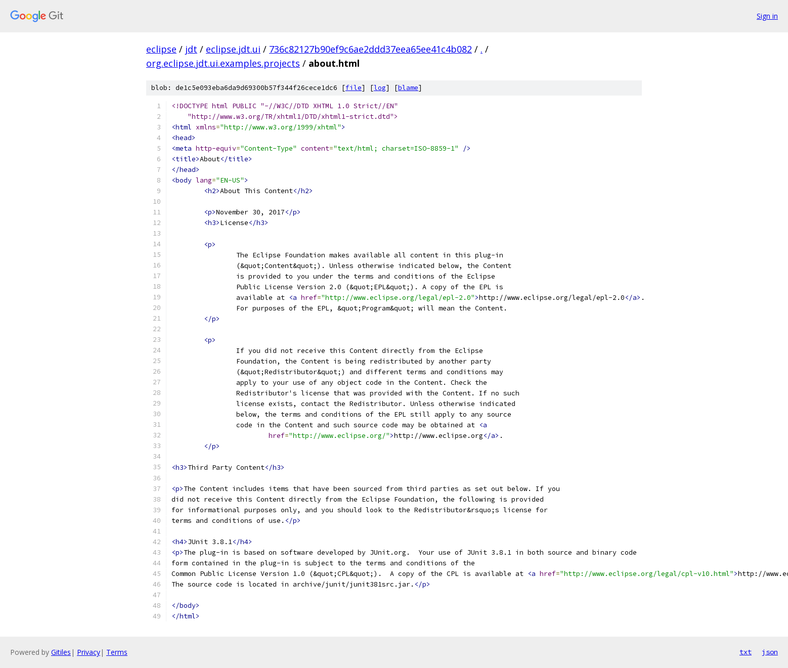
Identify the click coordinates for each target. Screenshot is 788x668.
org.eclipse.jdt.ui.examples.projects (223, 63)
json (770, 651)
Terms (116, 652)
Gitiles (61, 652)
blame (408, 87)
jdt (191, 49)
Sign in (767, 16)
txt (745, 651)
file (353, 87)
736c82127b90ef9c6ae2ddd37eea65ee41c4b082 (370, 49)
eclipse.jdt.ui (233, 49)
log (380, 87)
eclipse (161, 49)
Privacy (88, 652)
